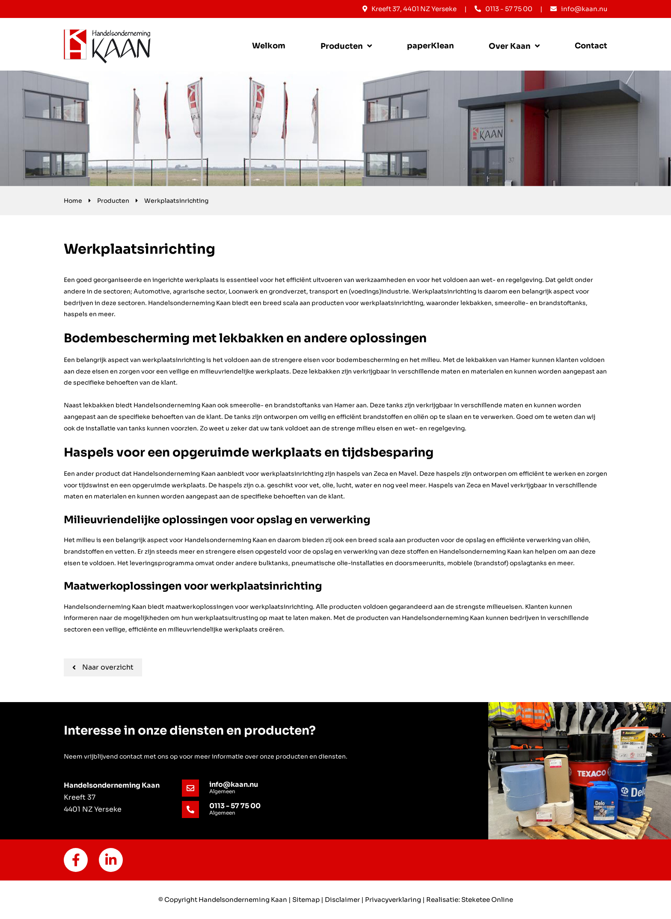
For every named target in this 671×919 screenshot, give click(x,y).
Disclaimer (342, 899)
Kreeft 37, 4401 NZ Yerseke (409, 9)
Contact (591, 45)
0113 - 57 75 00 (503, 9)
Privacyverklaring (393, 899)
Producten (342, 46)
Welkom (268, 45)
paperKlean (430, 45)
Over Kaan (510, 46)
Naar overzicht (103, 667)
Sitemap (306, 899)
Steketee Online (487, 899)
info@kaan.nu (578, 9)
